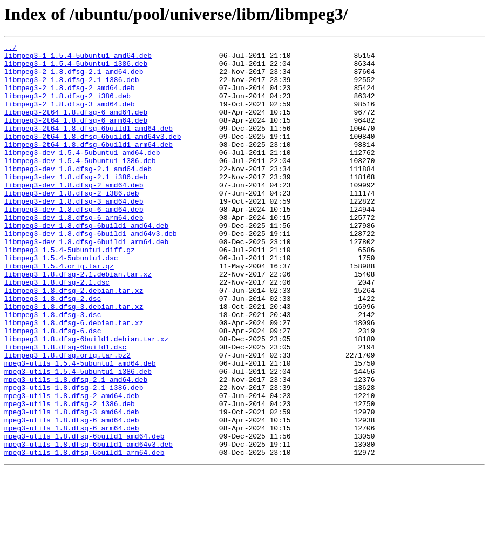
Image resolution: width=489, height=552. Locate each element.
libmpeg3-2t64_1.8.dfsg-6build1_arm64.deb (88, 165)
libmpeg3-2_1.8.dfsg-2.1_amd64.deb (73, 78)
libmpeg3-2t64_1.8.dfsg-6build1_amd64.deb (88, 146)
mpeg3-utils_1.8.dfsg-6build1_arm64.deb (84, 535)
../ (10, 48)
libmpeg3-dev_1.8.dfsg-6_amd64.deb (73, 243)
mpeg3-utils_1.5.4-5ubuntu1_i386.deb (78, 437)
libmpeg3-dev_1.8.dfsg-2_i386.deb (71, 223)
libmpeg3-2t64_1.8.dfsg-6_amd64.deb (75, 126)
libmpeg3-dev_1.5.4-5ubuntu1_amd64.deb (82, 175)
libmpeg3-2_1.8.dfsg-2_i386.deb (67, 107)
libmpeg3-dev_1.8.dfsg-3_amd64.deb (73, 233)
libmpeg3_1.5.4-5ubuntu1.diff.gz (69, 292)
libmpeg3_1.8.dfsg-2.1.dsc (57, 330)
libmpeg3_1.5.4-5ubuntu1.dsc (61, 301)
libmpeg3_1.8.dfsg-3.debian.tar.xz (73, 360)
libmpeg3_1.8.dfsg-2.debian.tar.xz (73, 340)
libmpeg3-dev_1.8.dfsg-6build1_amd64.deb (86, 262)
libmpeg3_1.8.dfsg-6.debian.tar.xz (73, 379)
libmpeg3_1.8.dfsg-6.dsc (52, 389)
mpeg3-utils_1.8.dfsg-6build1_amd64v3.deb (88, 525)
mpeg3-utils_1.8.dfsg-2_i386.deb (69, 476)
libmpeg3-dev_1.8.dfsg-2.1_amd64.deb (78, 194)
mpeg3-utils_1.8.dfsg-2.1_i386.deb (73, 457)
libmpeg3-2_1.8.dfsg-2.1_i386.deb (71, 87)
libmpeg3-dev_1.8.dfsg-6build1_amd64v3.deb (90, 272)
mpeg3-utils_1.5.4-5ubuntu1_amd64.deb (80, 428)
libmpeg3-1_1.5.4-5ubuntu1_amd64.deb (78, 58)
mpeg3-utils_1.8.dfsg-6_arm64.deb (71, 505)
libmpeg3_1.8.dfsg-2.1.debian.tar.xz (78, 321)
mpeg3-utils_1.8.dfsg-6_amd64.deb (71, 496)
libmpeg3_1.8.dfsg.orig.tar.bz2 (67, 418)
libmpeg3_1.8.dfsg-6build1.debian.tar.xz (86, 398)
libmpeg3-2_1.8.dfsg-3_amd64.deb (69, 117)
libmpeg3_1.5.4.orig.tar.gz (59, 311)
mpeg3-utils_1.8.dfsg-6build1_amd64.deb (84, 515)
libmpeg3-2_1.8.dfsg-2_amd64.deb (69, 97)
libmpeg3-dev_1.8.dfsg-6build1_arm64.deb (86, 282)
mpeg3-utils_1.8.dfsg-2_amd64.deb (71, 467)
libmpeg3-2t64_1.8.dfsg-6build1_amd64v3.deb (92, 155)
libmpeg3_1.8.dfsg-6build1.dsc (65, 408)
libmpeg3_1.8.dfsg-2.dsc (52, 350)
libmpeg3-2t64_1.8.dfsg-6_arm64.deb (75, 136)
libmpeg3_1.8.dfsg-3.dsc (52, 369)
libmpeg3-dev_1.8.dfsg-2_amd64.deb (73, 214)
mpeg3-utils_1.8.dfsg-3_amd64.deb (71, 486)
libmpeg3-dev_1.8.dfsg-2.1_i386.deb (75, 204)
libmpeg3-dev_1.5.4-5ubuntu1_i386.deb (80, 185)
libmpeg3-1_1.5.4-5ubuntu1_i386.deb (75, 68)
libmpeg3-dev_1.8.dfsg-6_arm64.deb (73, 253)
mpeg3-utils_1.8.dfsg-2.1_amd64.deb (75, 447)
